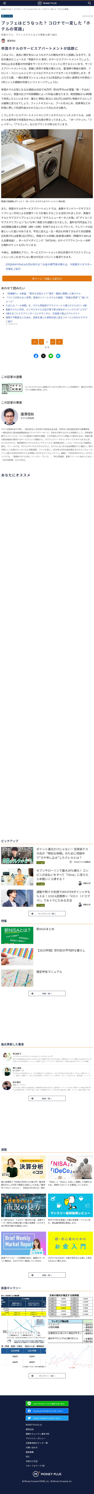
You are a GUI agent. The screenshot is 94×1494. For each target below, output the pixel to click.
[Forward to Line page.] (47, 1403)
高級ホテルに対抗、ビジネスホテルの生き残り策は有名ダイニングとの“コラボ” (47, 309)
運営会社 (30, 1429)
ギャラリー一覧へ (47, 1376)
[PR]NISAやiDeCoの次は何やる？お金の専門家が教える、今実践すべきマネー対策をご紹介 (49, 266)
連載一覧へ (47, 1275)
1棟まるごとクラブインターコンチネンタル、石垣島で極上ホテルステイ (43, 313)
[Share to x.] (43, 356)
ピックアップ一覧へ (47, 913)
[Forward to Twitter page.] (47, 1418)
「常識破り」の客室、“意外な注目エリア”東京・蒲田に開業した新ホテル (43, 293)
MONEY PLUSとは (34, 1424)
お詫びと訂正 (32, 1461)
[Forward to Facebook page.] (47, 1410)
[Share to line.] (50, 356)
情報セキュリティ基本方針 (37, 1433)
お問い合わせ (32, 1447)
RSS (27, 1456)
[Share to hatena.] (58, 356)
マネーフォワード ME (35, 1465)
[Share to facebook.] (36, 356)
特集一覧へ (47, 993)
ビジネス (17, 9)
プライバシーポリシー (36, 1438)
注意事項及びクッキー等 (37, 1442)
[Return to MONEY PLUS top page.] (47, 3)
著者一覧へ (47, 1098)
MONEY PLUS (6, 9)
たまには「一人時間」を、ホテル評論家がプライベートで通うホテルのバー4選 (46, 305)
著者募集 (30, 1452)
